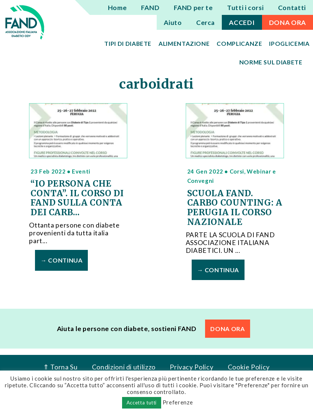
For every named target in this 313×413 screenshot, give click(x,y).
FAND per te (193, 8)
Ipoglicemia (289, 43)
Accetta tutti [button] (142, 403)
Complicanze (239, 43)
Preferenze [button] (178, 402)
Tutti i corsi (245, 8)
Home (117, 8)
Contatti (292, 8)
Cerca (205, 22)
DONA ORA (287, 22)
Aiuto (173, 22)
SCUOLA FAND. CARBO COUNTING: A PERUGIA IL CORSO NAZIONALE (234, 207)
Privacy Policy (191, 367)
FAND (150, 8)
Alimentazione (184, 43)
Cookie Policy (249, 367)
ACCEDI (242, 22)
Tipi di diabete (127, 43)
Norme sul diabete (271, 62)
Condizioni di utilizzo (124, 367)
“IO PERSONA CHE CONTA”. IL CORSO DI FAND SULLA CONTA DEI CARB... (77, 197)
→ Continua (61, 260)
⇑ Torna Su (60, 367)
